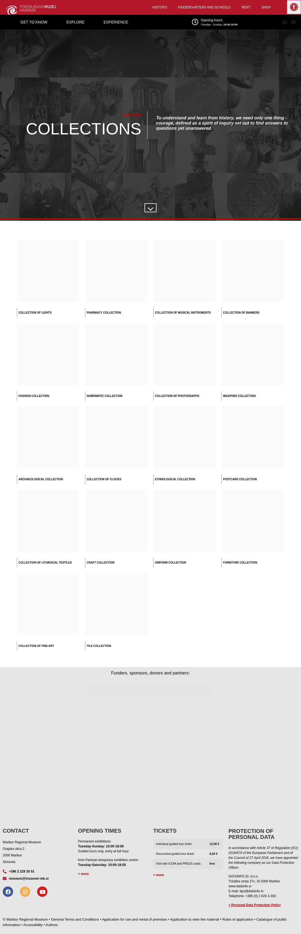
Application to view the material (194, 919)
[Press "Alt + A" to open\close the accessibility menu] (294, 7)
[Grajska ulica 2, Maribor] (150, 759)
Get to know (33, 22)
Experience (116, 22)
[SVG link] (150, 209)
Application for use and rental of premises (134, 919)
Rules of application (237, 919)
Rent (246, 7)
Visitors (159, 7)
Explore (76, 22)
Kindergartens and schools (204, 7)
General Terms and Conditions (75, 919)
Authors (52, 925)
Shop (266, 7)
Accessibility (33, 925)
